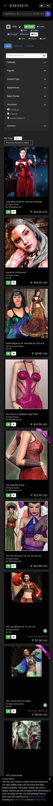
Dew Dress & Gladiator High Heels (22, 414)
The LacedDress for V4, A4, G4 (20, 626)
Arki (20, 207)
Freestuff (12, 34)
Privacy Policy (40, 799)
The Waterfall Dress (15, 485)
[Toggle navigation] (4, 5)
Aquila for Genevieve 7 (16, 272)
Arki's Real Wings (14, 775)
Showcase (18, 46)
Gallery (35, 30)
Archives (30, 46)
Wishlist (24, 34)
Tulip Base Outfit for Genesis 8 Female (24, 201)
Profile (40, 27)
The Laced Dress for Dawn (18, 701)
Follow (29, 27)
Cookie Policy (20, 799)
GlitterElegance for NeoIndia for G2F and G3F (27, 343)
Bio (34, 34)
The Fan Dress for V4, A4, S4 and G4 (23, 556)
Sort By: (17, 143)
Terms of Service (36, 797)
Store (24, 30)
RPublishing (13, 207)
